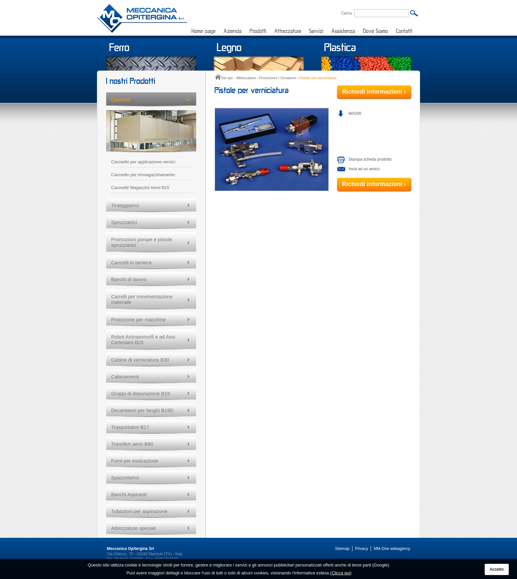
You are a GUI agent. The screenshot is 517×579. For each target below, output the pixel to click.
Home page (204, 31)
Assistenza (343, 31)
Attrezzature (287, 31)
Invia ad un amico (364, 169)
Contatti (404, 31)
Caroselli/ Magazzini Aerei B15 (140, 187)
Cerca (346, 13)
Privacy (361, 548)
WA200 (355, 113)
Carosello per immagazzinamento (143, 174)
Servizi (316, 31)
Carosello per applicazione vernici (143, 161)
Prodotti (258, 31)
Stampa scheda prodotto (370, 159)
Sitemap (342, 548)
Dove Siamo (375, 31)
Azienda (233, 31)
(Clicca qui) (340, 572)
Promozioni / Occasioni (277, 78)
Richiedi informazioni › (374, 91)
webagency (400, 548)
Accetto (497, 569)
